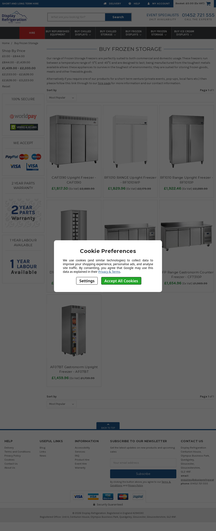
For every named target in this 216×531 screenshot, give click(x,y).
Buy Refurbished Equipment (57, 33)
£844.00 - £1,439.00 (16, 62)
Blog (43, 447)
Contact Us (11, 463)
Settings (86, 280)
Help (134, 3)
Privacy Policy (12, 455)
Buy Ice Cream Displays (184, 33)
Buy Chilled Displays (83, 33)
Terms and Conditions (17, 451)
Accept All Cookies (121, 280)
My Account (159, 3)
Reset (6, 86)
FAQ (77, 455)
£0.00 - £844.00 (13, 56)
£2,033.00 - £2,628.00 (18, 74)
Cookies (9, 459)
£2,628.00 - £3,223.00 (18, 80)
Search (118, 17)
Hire (32, 32)
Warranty (80, 467)
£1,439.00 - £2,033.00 (19, 68)
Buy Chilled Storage (108, 33)
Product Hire (82, 459)
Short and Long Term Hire (20, 3)
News (43, 455)
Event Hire (81, 463)
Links (43, 451)
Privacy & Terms (109, 272)
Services (80, 451)
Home (5, 43)
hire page (104, 83)
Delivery (112, 3)
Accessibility (82, 447)
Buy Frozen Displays (134, 33)
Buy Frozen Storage (159, 33)
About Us (9, 467)
